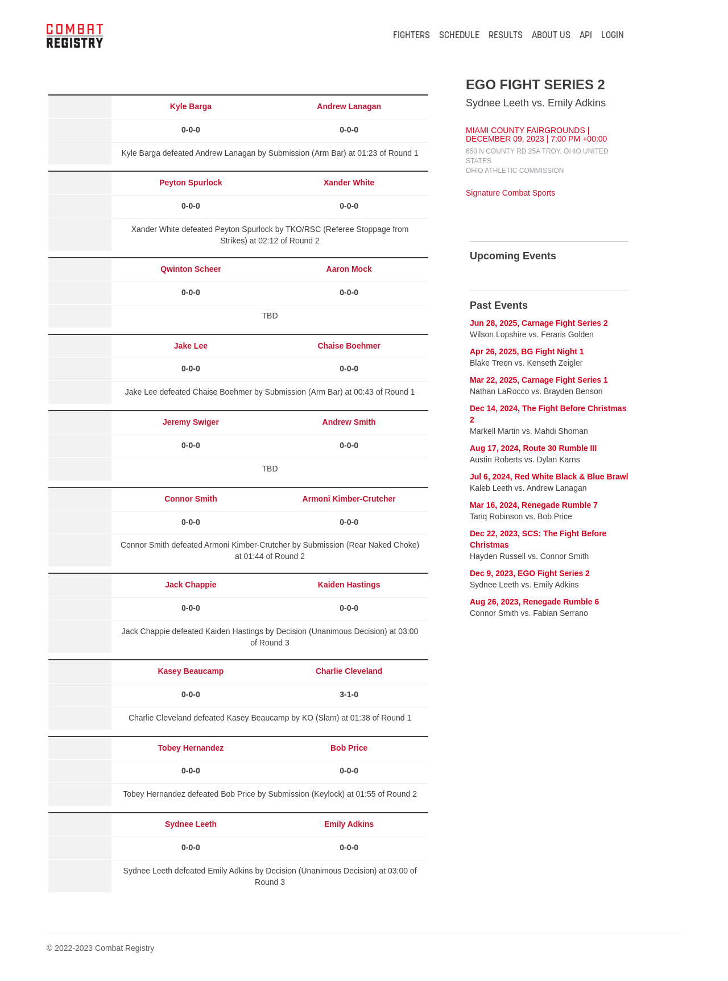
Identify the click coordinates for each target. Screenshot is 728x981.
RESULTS (506, 35)
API (586, 35)
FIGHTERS (411, 35)
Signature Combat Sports (510, 192)
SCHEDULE (459, 35)
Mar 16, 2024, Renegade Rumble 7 (534, 505)
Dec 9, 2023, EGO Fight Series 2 (530, 573)
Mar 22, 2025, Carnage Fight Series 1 (539, 379)
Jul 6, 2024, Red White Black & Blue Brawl (549, 476)
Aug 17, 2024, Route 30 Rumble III (533, 448)
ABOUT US (551, 35)
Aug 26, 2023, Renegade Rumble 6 (534, 601)
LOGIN (612, 35)
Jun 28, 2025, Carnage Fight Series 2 (539, 323)
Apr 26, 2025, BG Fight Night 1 (527, 351)
